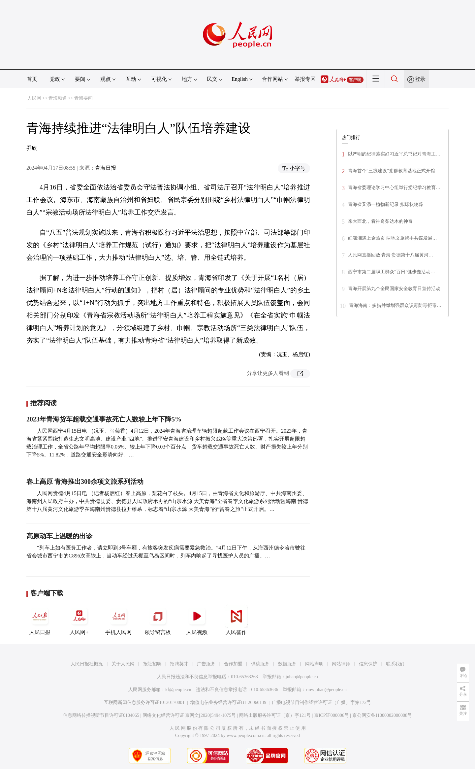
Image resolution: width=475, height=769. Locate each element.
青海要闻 (83, 98)
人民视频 (196, 620)
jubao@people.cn (302, 676)
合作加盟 (233, 663)
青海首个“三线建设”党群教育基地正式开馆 (391, 170)
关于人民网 (123, 663)
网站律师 (341, 663)
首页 (32, 79)
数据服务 (287, 663)
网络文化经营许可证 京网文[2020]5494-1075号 (189, 715)
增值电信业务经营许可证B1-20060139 (228, 702)
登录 (420, 79)
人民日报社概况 (87, 663)
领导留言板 (157, 620)
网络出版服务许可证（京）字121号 (275, 715)
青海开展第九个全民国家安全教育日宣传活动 (394, 288)
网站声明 (314, 663)
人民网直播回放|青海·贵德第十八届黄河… (390, 254)
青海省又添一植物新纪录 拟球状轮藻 (385, 204)
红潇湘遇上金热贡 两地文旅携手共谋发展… (392, 238)
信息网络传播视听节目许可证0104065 (101, 715)
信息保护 (368, 663)
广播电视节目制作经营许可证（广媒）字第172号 (321, 702)
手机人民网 (118, 620)
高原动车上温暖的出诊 (59, 536)
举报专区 (305, 79)
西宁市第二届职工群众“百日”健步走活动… (391, 271)
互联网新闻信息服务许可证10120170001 (144, 702)
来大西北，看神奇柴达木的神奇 (380, 221)
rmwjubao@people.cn (326, 689)
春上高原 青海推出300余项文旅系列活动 (84, 481)
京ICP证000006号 (331, 715)
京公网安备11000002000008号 (382, 715)
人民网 (34, 98)
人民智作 (236, 620)
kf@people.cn (178, 689)
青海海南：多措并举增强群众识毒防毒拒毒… (395, 305)
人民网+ (79, 620)
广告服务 (206, 663)
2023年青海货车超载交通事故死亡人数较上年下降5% (103, 419)
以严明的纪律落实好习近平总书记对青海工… (394, 153)
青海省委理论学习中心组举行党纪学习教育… (394, 187)
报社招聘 (152, 663)
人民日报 (39, 620)
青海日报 (105, 168)
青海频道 (57, 98)
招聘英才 (179, 663)
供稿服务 (260, 663)
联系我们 (395, 663)
